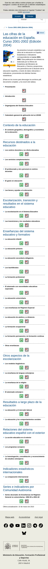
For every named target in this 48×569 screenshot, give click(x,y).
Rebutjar (30, 16)
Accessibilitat (24, 517)
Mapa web (9, 517)
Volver (42, 33)
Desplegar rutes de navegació (4, 27)
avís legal (26, 12)
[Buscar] (42, 19)
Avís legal (39, 517)
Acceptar (18, 16)
